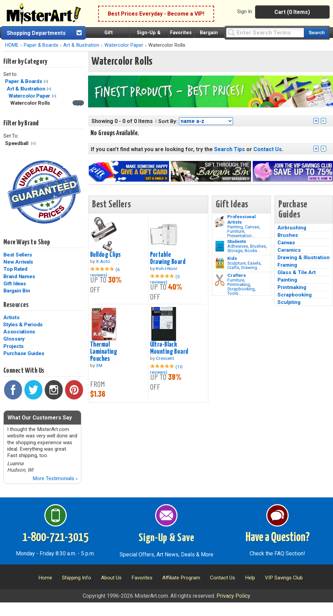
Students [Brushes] (236, 241)
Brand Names (19, 276)
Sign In (244, 11)
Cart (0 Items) (292, 12)
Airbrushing (291, 228)
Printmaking (238, 284)
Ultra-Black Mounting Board (169, 348)
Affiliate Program (181, 578)
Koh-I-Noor (167, 268)
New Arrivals (18, 262)
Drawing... (250, 267)
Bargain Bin (16, 291)
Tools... (234, 293)
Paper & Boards (41, 45)
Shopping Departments (36, 33)
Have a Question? (278, 538)
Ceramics (289, 250)
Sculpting (288, 302)
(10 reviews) (166, 369)
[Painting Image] (220, 221)
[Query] (265, 32)
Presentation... (241, 235)
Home (45, 578)
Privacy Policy (233, 596)
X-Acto (103, 261)
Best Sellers (17, 255)
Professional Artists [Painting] (241, 219)
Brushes (258, 246)
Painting (235, 226)
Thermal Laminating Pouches (103, 351)
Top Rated (15, 269)
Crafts (233, 267)
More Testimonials (55, 478)
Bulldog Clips (105, 254)
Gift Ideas (14, 284)
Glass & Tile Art (296, 272)
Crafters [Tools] (236, 275)
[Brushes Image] (220, 246)
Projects (13, 346)
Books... (252, 250)
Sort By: (168, 121)
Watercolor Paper (123, 45)
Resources (15, 305)
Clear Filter (46, 81)
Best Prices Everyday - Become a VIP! (156, 14)
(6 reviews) (105, 272)
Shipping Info (76, 578)
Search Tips (229, 149)
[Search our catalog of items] (316, 32)
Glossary (14, 339)
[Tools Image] (220, 280)
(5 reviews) (165, 279)
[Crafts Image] (220, 263)
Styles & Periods (23, 325)
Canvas (252, 226)
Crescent (165, 358)
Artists (11, 317)
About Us (111, 578)
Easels (254, 263)
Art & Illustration (81, 45)
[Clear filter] (79, 104)
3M (99, 365)
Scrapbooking (241, 288)
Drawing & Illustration (303, 257)
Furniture (235, 231)
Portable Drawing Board (168, 258)
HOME (12, 45)
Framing (287, 265)
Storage (235, 250)
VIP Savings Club (284, 578)
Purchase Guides (23, 353)
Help (250, 578)
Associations (19, 332)
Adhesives (237, 246)
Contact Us (267, 149)
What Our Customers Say (39, 417)
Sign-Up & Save (166, 538)
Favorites (181, 33)
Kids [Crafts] (232, 258)
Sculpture (236, 263)
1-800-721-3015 (55, 538)
